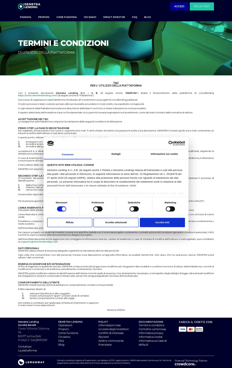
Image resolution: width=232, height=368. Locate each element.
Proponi (63, 329)
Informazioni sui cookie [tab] (164, 154)
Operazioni (65, 325)
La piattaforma (27, 350)
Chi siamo (64, 336)
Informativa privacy (151, 333)
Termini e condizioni (151, 325)
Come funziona (68, 333)
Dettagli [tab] (116, 154)
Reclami (103, 336)
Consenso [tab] (67, 154)
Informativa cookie (151, 336)
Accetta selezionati (116, 222)
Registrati (202, 6)
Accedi (179, 6)
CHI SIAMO (90, 17)
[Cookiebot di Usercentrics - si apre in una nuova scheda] (171, 143)
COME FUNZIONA (66, 17)
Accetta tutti (162, 222)
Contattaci (24, 346)
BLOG (147, 17)
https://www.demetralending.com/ (37, 95)
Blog (61, 344)
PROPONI (43, 17)
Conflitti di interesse (111, 333)
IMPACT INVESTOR (114, 17)
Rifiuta (69, 222)
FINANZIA (25, 17)
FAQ (134, 17)
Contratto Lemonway (152, 329)
